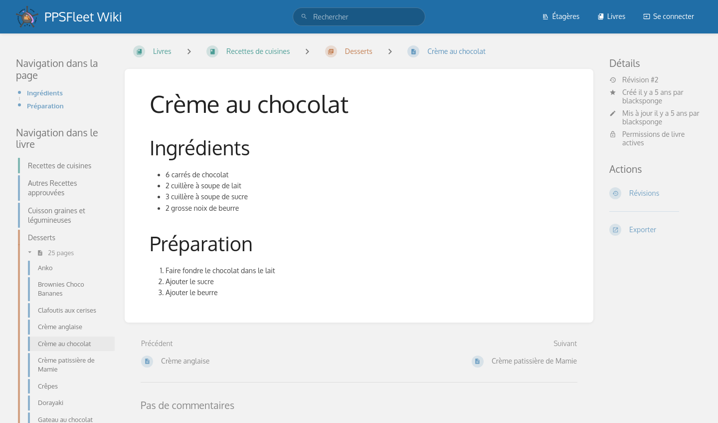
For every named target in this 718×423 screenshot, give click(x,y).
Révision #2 (633, 80)
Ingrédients (45, 92)
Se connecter (668, 16)
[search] (359, 16)
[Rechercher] (304, 16)
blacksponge (642, 100)
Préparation (45, 105)
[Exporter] (655, 230)
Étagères (560, 16)
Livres (611, 16)
